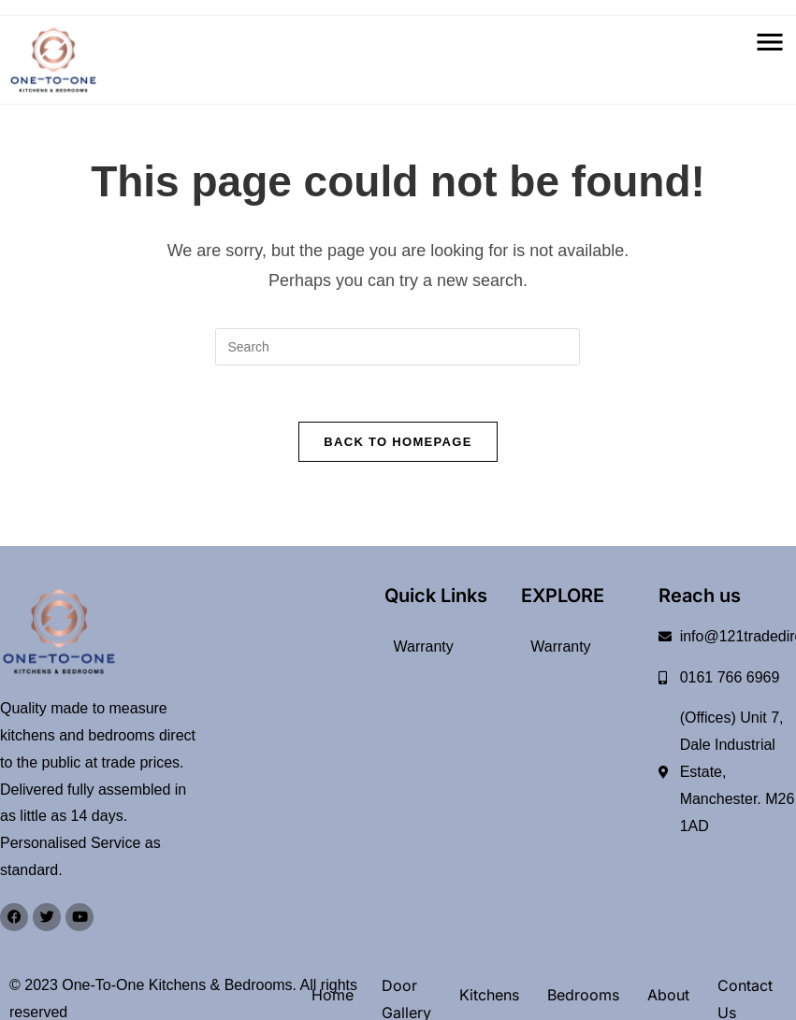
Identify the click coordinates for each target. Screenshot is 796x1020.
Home (332, 995)
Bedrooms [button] (583, 995)
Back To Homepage (397, 442)
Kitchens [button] (489, 995)
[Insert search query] (397, 347)
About (668, 995)
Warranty (424, 646)
